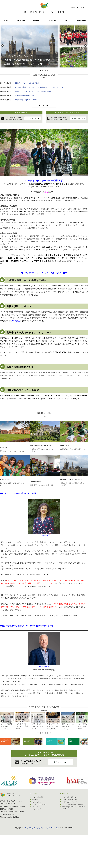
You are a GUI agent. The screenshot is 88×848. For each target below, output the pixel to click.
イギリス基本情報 (37, 810)
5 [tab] (47, 745)
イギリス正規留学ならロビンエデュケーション (41, 840)
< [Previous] (2, 45)
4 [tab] (47, 70)
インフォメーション (83, 7)
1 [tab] (40, 70)
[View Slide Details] (16, 723)
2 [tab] (42, 70)
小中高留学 (21, 20)
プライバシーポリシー (39, 817)
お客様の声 (52, 20)
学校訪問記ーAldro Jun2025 (24, 95)
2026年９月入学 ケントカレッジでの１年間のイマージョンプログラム (39, 87)
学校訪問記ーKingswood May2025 (26, 100)
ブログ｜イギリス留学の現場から (72, 817)
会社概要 (73, 7)
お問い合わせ (36, 814)
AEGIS (31, 352)
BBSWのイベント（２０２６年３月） (27, 83)
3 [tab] (45, 70)
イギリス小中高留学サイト (70, 810)
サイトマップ (36, 822)
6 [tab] (50, 745)
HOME (6, 20)
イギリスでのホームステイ (70, 812)
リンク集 (35, 819)
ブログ (66, 20)
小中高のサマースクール (69, 814)
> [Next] (85, 45)
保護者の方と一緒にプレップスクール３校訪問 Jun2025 (33, 91)
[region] (44, 46)
